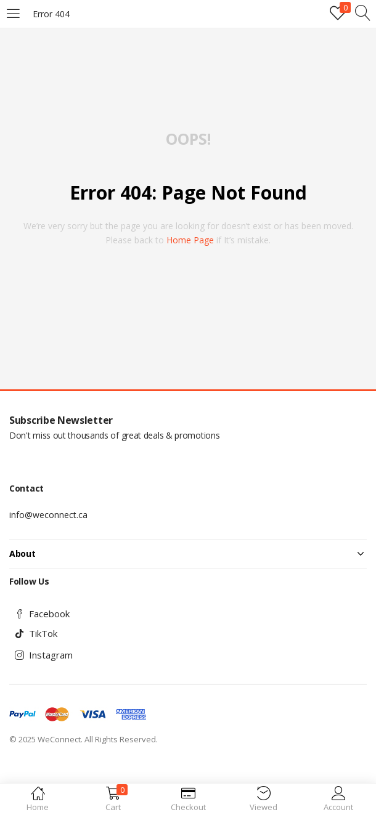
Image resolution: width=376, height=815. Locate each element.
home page (190, 240)
